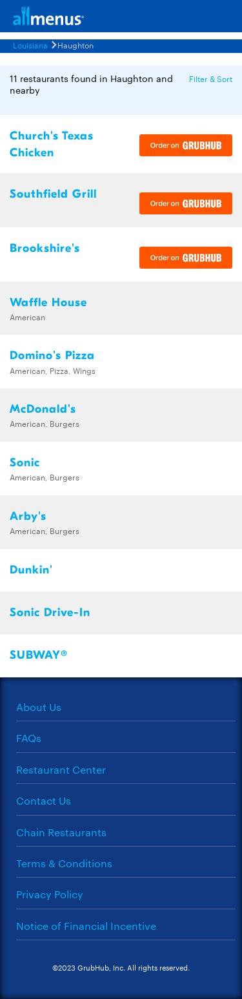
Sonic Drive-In (50, 612)
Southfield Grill (53, 194)
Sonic (25, 462)
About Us (38, 707)
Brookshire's (45, 248)
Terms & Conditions (64, 863)
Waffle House (48, 302)
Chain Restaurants (61, 832)
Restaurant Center (61, 769)
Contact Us (43, 800)
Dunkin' (31, 570)
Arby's (28, 516)
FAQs (28, 738)
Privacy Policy (49, 894)
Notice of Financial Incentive (86, 925)
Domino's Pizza (52, 355)
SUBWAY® (39, 655)
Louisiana (30, 44)
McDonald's (43, 409)
